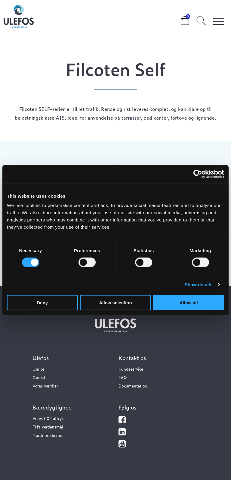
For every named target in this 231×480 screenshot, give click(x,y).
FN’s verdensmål (47, 427)
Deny (42, 302)
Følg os (127, 407)
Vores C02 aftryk (48, 418)
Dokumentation (133, 386)
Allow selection (115, 302)
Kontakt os (132, 358)
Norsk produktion (48, 435)
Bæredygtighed (52, 407)
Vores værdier (45, 386)
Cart (180, 19)
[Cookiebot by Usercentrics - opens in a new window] (197, 173)
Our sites (40, 377)
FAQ (123, 377)
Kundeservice (131, 369)
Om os (38, 369)
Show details (199, 284)
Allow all (189, 302)
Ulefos (40, 358)
